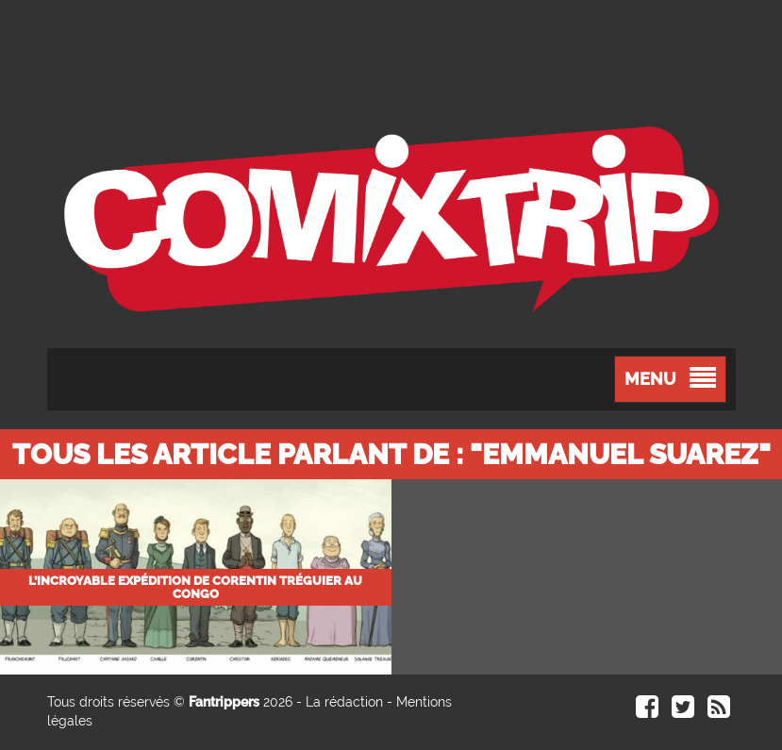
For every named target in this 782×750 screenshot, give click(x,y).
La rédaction (344, 701)
